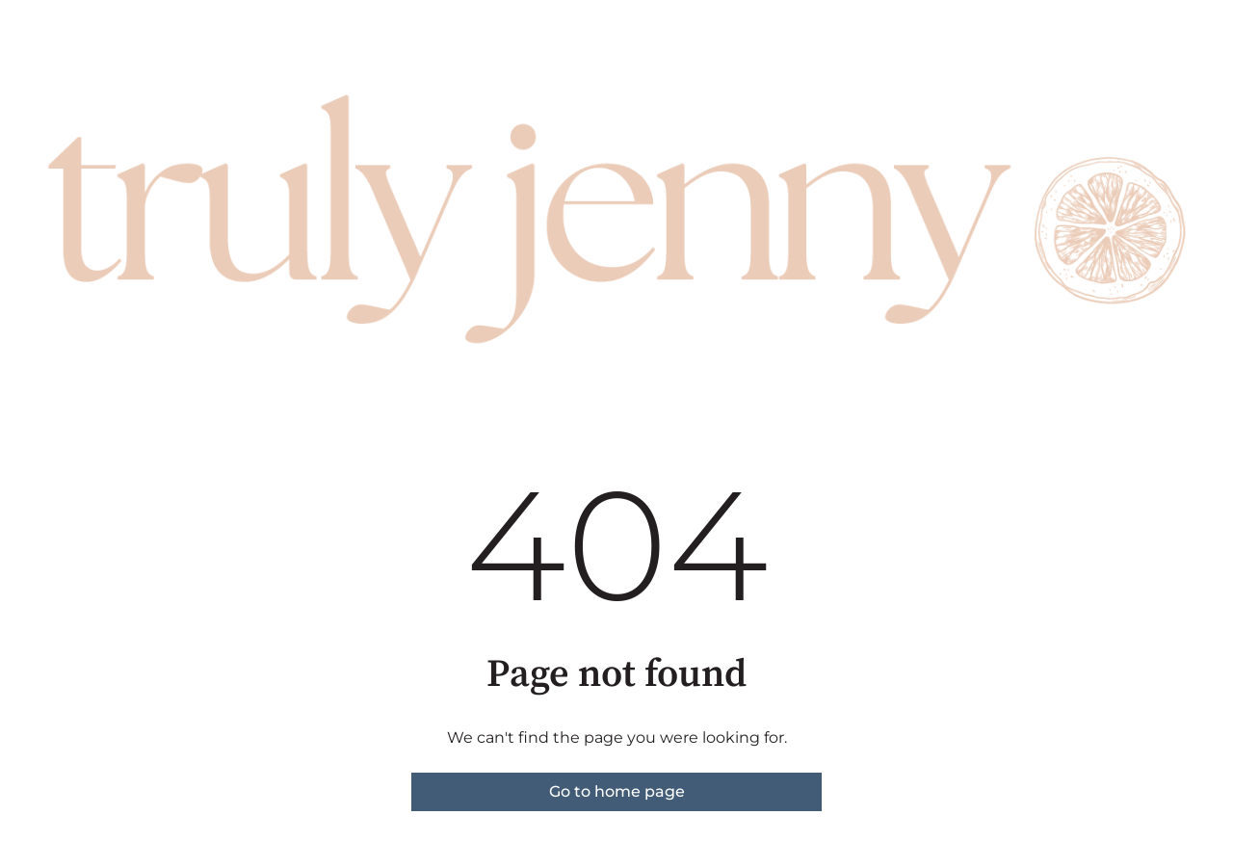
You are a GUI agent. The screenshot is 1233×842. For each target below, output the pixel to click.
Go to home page (617, 791)
